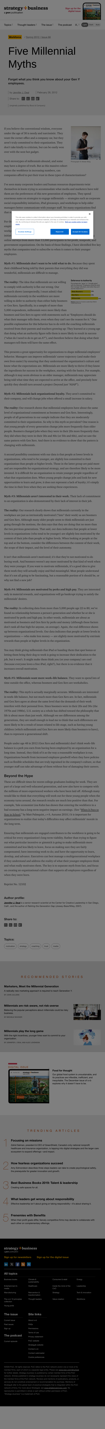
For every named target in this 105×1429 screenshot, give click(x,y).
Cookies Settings (25, 232)
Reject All (59, 232)
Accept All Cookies (80, 232)
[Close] (90, 214)
